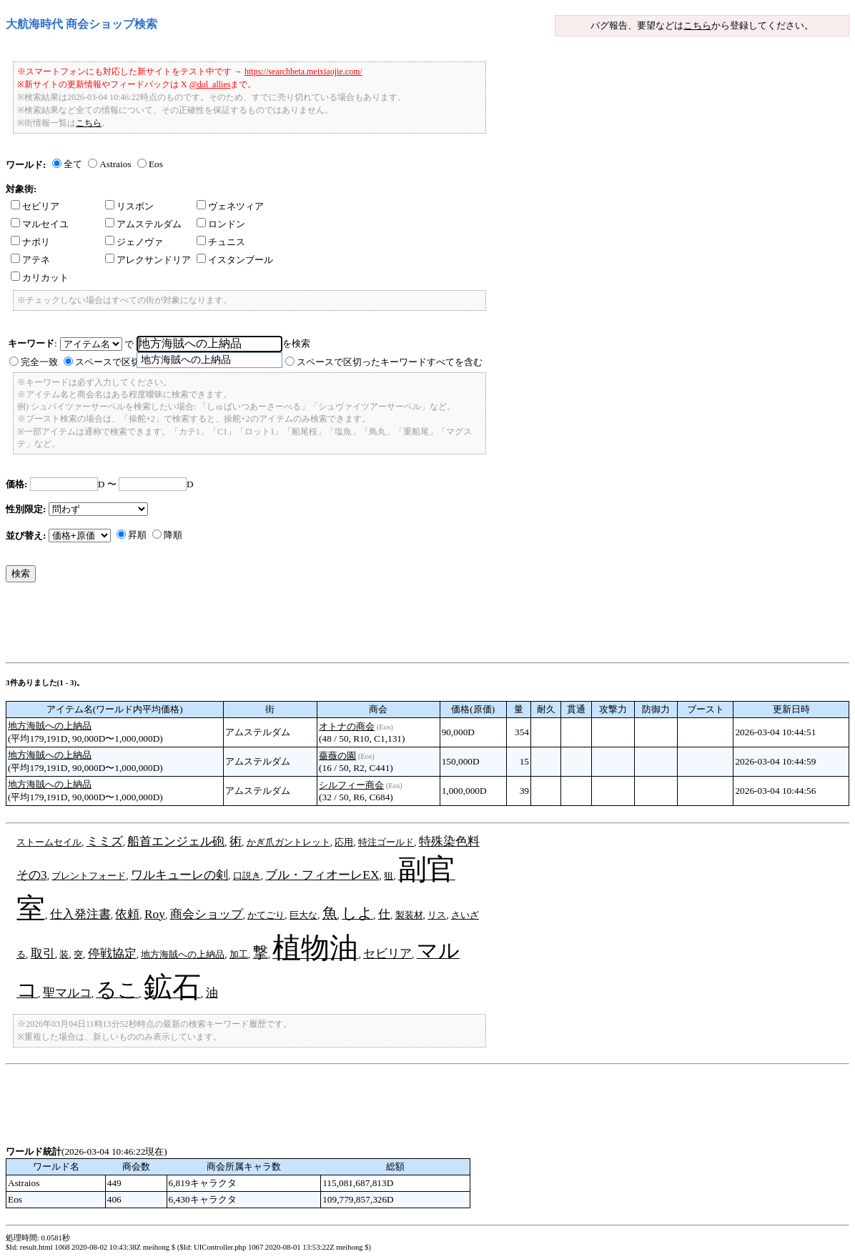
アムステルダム (143, 224)
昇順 (137, 534)
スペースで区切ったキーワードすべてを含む (390, 362)
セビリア (35, 206)
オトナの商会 (347, 726)
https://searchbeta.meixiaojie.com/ (303, 71)
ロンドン (221, 224)
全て (73, 164)
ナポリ (30, 242)
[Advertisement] (266, 626)
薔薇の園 (337, 755)
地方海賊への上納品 (50, 725)
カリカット (40, 277)
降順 (173, 534)
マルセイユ (40, 224)
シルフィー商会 (351, 785)
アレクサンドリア (148, 259)
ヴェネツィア (230, 206)
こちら (697, 25)
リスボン (129, 206)
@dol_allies (210, 84)
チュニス (221, 242)
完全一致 (39, 362)
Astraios (115, 164)
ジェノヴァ (134, 242)
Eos (156, 164)
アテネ (30, 259)
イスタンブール (235, 259)
